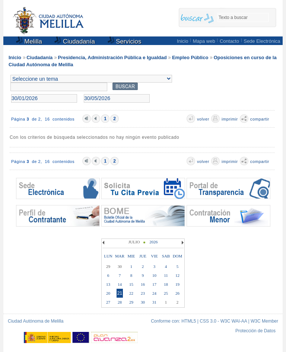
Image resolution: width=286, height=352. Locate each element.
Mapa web (204, 41)
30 (143, 302)
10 (154, 275)
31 (154, 302)
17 (154, 284)
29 (131, 302)
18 (166, 284)
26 (177, 293)
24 (154, 293)
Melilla (29, 41)
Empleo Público (190, 57)
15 (131, 284)
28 (120, 302)
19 (177, 284)
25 (166, 293)
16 (143, 284)
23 (143, 293)
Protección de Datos (255, 330)
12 (177, 275)
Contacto (229, 41)
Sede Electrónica (262, 41)
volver (203, 119)
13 (108, 284)
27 (108, 302)
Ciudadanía (74, 41)
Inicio (182, 41)
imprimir (230, 119)
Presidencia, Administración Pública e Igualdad (112, 57)
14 (120, 284)
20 (108, 293)
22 (131, 293)
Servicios (125, 41)
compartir (259, 119)
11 (166, 275)
